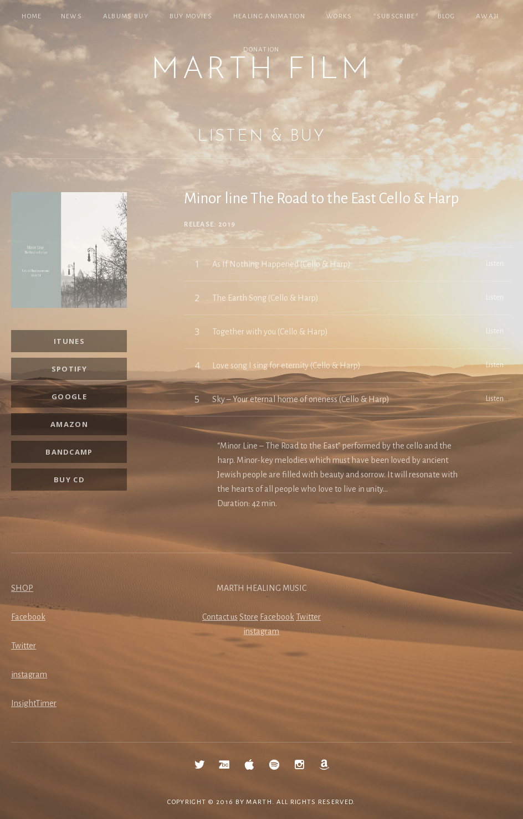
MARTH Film (261, 70)
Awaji (487, 16)
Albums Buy (125, 16)
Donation (261, 49)
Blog (446, 16)
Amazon (69, 424)
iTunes (69, 341)
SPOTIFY (69, 369)
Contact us (220, 616)
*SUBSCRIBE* (396, 16)
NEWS (71, 16)
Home (32, 16)
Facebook (28, 616)
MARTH (259, 802)
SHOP (22, 588)
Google (69, 396)
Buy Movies (191, 16)
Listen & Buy (261, 136)
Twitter (23, 645)
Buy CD (69, 480)
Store (248, 616)
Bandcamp (69, 452)
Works (339, 16)
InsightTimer (34, 703)
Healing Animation (269, 16)
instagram (29, 674)
